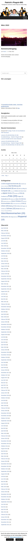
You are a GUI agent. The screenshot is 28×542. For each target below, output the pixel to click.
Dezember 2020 (5, 306)
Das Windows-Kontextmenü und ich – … (11, 123)
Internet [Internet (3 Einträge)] (5, 201)
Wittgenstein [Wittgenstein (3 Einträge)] (14, 216)
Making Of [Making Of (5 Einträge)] (12, 206)
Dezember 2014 (5, 441)
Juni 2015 (3, 425)
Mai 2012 (3, 506)
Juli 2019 (3, 337)
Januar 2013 (4, 491)
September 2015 (5, 420)
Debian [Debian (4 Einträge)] (17, 191)
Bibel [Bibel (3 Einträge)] (20, 188)
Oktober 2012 (4, 499)
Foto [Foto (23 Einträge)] (12, 196)
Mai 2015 (3, 428)
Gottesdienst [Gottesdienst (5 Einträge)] (5, 199)
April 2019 (3, 344)
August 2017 (4, 377)
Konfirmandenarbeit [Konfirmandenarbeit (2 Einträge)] (17, 203)
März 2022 (3, 283)
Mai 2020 (3, 311)
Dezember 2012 (5, 494)
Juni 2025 (3, 243)
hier (18, 108)
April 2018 (3, 367)
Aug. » (6, 175)
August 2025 (4, 238)
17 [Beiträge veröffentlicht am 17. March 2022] (17, 164)
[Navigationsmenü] (25, 17)
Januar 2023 (4, 273)
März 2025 (3, 245)
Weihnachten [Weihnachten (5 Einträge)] (5, 216)
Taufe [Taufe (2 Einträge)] (2, 210)
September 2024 (5, 253)
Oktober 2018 (4, 357)
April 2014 (3, 453)
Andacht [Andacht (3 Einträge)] (23, 183)
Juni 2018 (3, 362)
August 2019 (4, 334)
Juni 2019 (3, 339)
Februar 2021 (4, 304)
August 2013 (4, 474)
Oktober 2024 (4, 251)
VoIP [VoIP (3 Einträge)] (9, 210)
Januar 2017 (4, 392)
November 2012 (5, 496)
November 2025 (5, 235)
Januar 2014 (4, 461)
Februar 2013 (4, 489)
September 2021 (5, 289)
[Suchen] (12, 73)
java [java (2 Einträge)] (9, 201)
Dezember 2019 (5, 324)
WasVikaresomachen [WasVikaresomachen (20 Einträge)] (13, 213)
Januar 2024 (4, 263)
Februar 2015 (4, 436)
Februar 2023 (4, 271)
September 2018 (5, 359)
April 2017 (3, 385)
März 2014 (3, 456)
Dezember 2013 (5, 463)
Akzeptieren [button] (19, 539)
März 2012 (3, 512)
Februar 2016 (4, 408)
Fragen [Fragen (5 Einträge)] (20, 196)
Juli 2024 (3, 256)
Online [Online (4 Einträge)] (19, 206)
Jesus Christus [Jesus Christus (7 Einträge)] (17, 201)
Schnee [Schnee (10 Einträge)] (10, 208)
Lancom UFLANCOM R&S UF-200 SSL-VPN (12, 144)
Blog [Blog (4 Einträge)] (25, 188)
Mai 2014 (3, 451)
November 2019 (5, 327)
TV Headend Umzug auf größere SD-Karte (11, 120)
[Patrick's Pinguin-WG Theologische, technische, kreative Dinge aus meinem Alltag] (14, 3)
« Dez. (2, 175)
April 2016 (3, 403)
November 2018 (5, 354)
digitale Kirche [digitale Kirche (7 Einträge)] (8, 193)
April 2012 (3, 509)
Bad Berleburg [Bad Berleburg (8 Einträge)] (15, 186)
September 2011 (5, 524)
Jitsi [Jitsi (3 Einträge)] (24, 201)
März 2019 (3, 347)
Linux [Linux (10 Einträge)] (5, 206)
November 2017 (5, 372)
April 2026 (3, 228)
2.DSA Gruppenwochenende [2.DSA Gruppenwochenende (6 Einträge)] (11, 183)
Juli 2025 (3, 240)
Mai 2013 (3, 481)
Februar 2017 (4, 390)
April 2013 (3, 484)
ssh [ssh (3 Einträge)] (23, 208)
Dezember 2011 (5, 519)
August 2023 (4, 266)
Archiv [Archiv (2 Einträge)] (3, 186)
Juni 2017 (3, 380)
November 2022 (5, 276)
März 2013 (3, 486)
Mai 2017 (3, 382)
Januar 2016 (4, 410)
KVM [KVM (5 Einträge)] (23, 203)
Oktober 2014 (4, 446)
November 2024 (5, 248)
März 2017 (3, 387)
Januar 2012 (4, 517)
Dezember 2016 (5, 395)
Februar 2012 (4, 514)
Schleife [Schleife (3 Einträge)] (3, 208)
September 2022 (5, 278)
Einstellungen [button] (10, 539)
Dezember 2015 (5, 413)
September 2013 (5, 471)
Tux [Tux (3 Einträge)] (6, 210)
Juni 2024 (3, 258)
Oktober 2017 (4, 375)
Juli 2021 (3, 294)
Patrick (4, 51)
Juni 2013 (3, 479)
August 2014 (4, 448)
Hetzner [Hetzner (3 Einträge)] (12, 199)
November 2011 (5, 522)
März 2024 (3, 261)
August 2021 (4, 291)
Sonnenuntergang (8, 49)
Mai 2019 (3, 342)
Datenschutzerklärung (16, 537)
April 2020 (3, 314)
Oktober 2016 (4, 398)
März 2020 (3, 316)
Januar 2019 (4, 349)
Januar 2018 (4, 370)
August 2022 (4, 281)
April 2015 (3, 430)
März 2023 (3, 268)
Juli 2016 (3, 400)
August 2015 (4, 423)
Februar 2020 (4, 319)
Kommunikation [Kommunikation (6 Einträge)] (7, 203)
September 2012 (5, 501)
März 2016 (3, 405)
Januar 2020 (4, 321)
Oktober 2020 (4, 309)
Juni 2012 (3, 504)
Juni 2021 (3, 296)
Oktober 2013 (4, 468)
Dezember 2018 (5, 352)
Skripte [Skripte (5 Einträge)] (19, 208)
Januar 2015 (4, 438)
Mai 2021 (3, 299)
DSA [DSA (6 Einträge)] (21, 193)
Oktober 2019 (4, 329)
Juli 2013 (3, 476)
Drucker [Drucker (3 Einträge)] (16, 193)
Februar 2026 (4, 233)
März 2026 (3, 230)
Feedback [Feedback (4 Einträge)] (4, 196)
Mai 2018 (3, 365)
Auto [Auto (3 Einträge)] (6, 186)
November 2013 (5, 466)
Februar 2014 (4, 458)
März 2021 (3, 301)
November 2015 (5, 415)
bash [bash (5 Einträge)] (16, 188)
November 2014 (5, 443)
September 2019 (5, 332)
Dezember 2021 (5, 286)
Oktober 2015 (4, 418)
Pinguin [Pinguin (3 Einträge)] (24, 206)
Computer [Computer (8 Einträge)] (5, 191)
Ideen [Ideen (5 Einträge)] (18, 199)
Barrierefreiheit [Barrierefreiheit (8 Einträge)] (7, 188)
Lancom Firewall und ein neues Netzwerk (11, 138)
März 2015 (3, 433)
